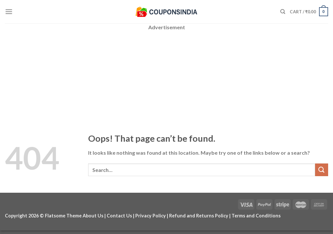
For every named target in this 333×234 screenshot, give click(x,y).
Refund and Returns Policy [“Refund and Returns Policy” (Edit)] (198, 215)
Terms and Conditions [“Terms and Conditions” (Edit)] (256, 215)
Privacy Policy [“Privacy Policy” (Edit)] (150, 215)
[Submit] (321, 169)
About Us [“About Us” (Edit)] (93, 215)
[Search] (282, 12)
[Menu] (9, 12)
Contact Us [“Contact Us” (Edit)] (119, 215)
